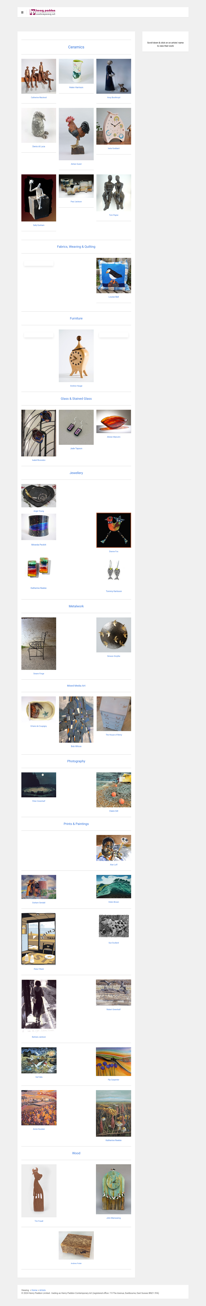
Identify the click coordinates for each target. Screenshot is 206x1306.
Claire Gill (113, 811)
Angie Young (39, 511)
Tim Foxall (39, 1221)
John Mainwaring (113, 1218)
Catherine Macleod (38, 97)
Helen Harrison (76, 87)
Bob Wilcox (76, 746)
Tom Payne (113, 215)
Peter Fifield (39, 969)
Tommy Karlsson (114, 591)
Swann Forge (38, 674)
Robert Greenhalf (114, 1009)
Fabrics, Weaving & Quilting (76, 247)
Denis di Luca (39, 146)
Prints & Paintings (76, 824)
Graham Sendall (38, 903)
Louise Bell (114, 297)
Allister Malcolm (113, 437)
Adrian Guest (76, 164)
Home (34, 1290)
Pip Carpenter (113, 1080)
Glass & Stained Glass (76, 399)
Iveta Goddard (113, 148)
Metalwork (76, 606)
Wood (76, 1153)
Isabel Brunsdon (39, 460)
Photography (76, 761)
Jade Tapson (76, 448)
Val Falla (38, 1077)
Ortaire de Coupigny (38, 726)
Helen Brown (113, 902)
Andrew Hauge (76, 386)
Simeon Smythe (113, 656)
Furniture (76, 318)
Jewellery (76, 473)
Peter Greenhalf (38, 801)
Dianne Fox (113, 551)
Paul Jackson (76, 202)
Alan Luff (113, 865)
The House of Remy (114, 735)
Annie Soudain (39, 1129)
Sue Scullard (114, 943)
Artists (42, 1290)
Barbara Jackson (39, 1037)
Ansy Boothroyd (113, 97)
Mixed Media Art (76, 685)
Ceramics (76, 47)
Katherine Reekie (38, 588)
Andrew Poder (76, 1263)
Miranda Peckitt (38, 544)
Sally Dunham (38, 225)
